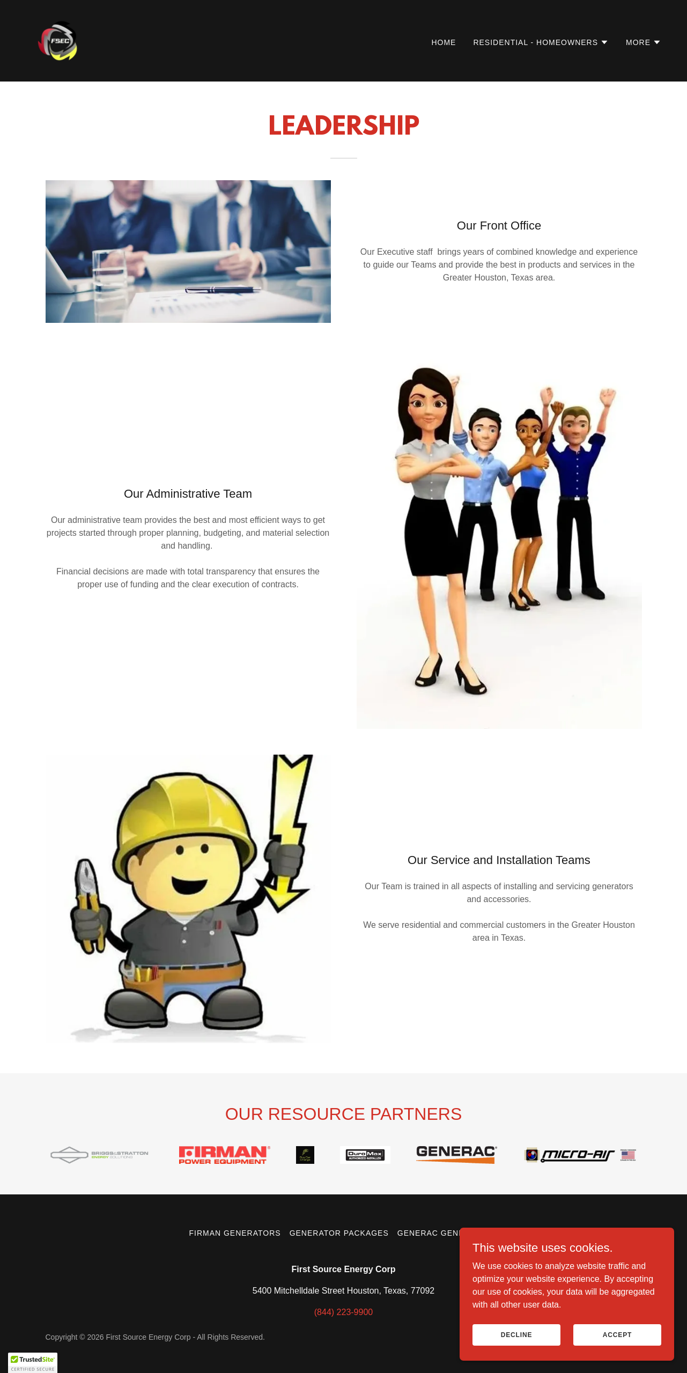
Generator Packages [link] (339, 1233)
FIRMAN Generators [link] (234, 1233)
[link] (60, 40)
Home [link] (443, 42)
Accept (617, 1342)
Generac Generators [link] (447, 1233)
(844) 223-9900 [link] (343, 1312)
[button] (541, 42)
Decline (517, 1342)
